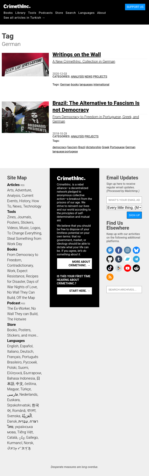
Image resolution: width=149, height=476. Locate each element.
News (88, 76)
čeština (30, 384)
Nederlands (28, 394)
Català (12, 437)
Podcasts (46, 13)
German (65, 84)
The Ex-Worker (18, 308)
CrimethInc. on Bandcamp (127, 259)
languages (86, 84)
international (101, 84)
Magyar (13, 389)
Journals (24, 217)
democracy (59, 147)
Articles (13, 185)
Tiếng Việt (25, 432)
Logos (35, 228)
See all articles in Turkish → (24, 17)
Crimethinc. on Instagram (127, 250)
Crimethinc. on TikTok (110, 268)
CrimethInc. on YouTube (127, 268)
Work (11, 271)
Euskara (13, 400)
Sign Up (134, 215)
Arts (10, 190)
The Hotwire (16, 319)
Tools (32, 13)
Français (14, 357)
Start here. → (79, 290)
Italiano (13, 351)
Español (26, 346)
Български (32, 373)
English (13, 346)
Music (24, 228)
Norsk (28, 443)
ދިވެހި (22, 437)
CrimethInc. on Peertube (118, 268)
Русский (30, 362)
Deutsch (26, 351)
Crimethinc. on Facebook (118, 250)
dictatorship (93, 147)
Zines (11, 217)
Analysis (77, 76)
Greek (105, 147)
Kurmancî (14, 443)
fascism (72, 147)
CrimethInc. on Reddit (136, 268)
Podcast (13, 303)
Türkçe (25, 389)
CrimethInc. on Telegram (136, 259)
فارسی (12, 394)
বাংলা (31, 410)
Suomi (23, 367)
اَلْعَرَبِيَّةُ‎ (27, 416)
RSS (23, 185)
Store (59, 13)
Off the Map (25, 298)
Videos (12, 228)
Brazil (81, 147)
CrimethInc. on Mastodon (110, 250)
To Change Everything (24, 233)
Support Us (135, 7)
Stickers (27, 222)
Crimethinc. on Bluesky (136, 250)
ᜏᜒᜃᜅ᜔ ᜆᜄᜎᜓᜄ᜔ (19, 448)
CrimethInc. (17, 6)
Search (71, 13)
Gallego (32, 437)
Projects (100, 76)
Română (19, 410)
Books (8, 13)
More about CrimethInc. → (79, 263)
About (101, 13)
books (75, 84)
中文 (19, 384)
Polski (11, 367)
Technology (32, 206)
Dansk (12, 421)
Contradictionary (20, 265)
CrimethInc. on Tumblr (118, 259)
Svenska (13, 416)
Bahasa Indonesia (21, 378)
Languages (86, 13)
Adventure (23, 190)
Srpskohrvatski (18, 405)
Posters (13, 222)
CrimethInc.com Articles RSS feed (110, 277)
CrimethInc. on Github (110, 259)
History (24, 201)
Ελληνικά (14, 373)
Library (20, 13)
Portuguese (117, 147)
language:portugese (65, 151)
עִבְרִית (23, 421)
